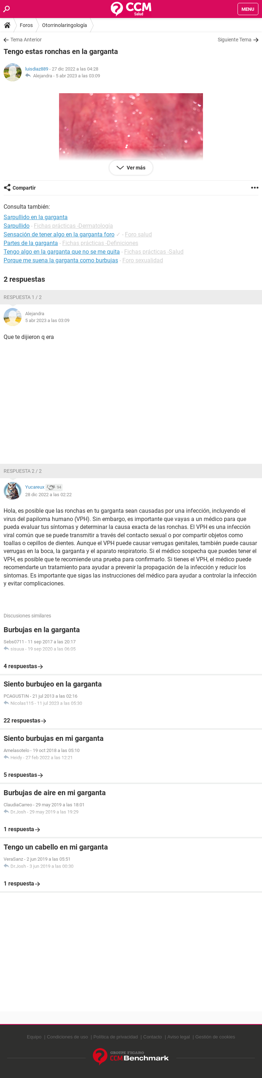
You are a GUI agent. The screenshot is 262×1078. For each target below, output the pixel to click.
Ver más (135, 168)
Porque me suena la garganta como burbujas (61, 260)
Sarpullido (17, 225)
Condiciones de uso (67, 1037)
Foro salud (138, 234)
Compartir (24, 188)
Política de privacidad (115, 1037)
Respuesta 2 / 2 (23, 471)
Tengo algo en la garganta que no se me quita (62, 251)
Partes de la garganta (31, 243)
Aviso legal (178, 1037)
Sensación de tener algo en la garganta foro (59, 234)
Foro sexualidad (142, 260)
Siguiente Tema (235, 39)
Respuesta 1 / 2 (23, 297)
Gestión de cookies (215, 1037)
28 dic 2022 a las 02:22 (48, 494)
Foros (26, 25)
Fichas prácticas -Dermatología (73, 225)
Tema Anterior (26, 39)
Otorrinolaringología (64, 25)
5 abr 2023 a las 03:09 (78, 75)
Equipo (34, 1037)
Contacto (152, 1037)
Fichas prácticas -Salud (154, 251)
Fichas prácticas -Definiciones (100, 243)
